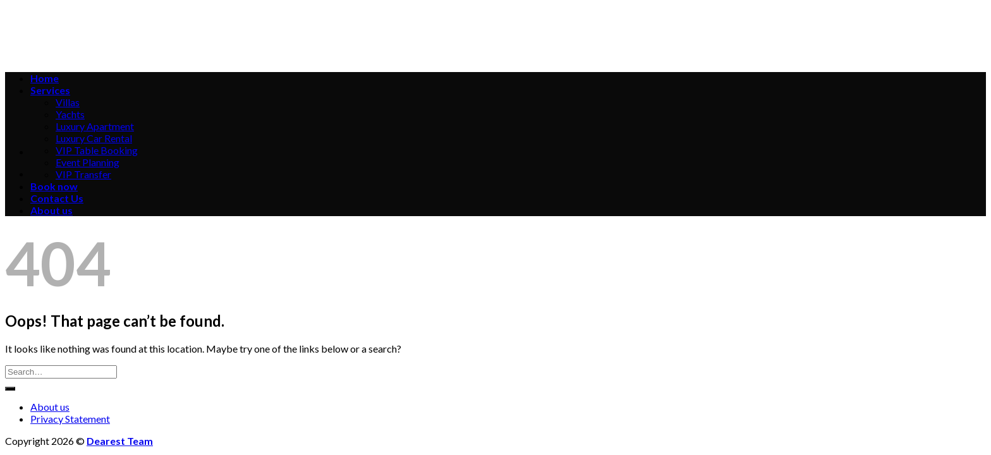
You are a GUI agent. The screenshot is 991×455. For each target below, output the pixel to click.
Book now (54, 186)
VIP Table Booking (97, 150)
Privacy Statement (70, 419)
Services (50, 90)
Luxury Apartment (95, 126)
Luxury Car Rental (94, 138)
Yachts (70, 114)
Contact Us (56, 198)
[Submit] (10, 389)
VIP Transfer (83, 174)
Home (44, 78)
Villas (68, 102)
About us (51, 210)
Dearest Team (120, 441)
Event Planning (87, 162)
